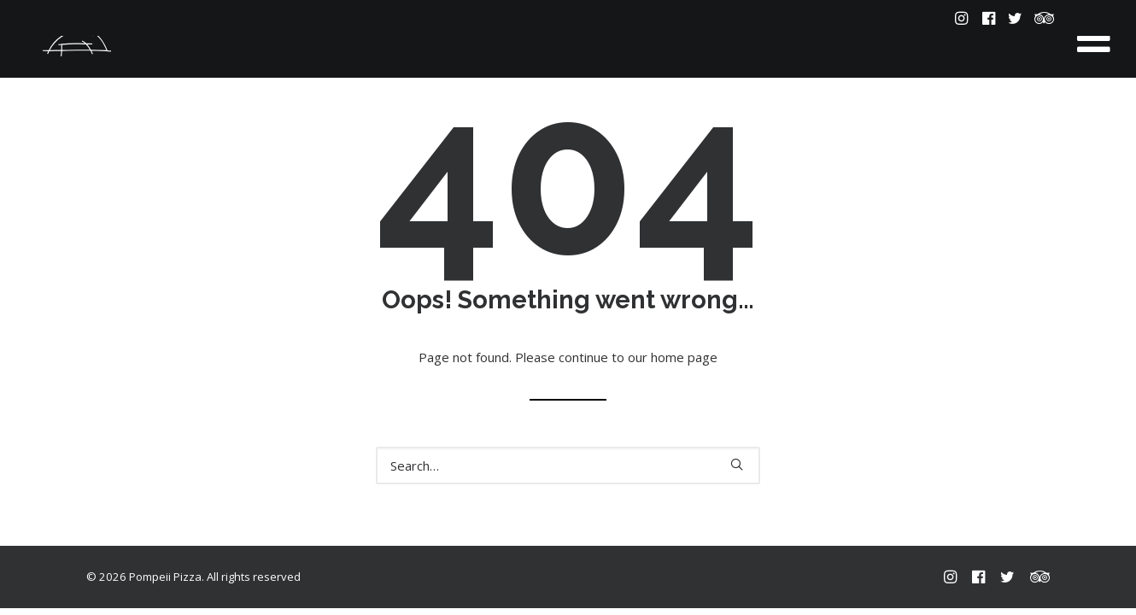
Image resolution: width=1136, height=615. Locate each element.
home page (684, 357)
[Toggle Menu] (1093, 39)
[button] (963, 18)
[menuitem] (963, 18)
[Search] (568, 465)
